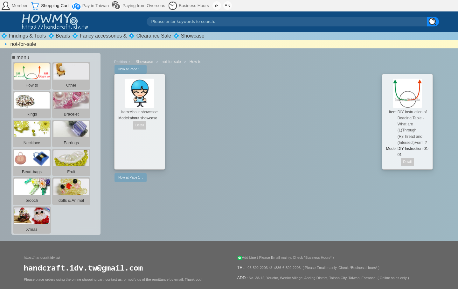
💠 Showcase (188, 36)
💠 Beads (59, 36)
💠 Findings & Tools (23, 36)
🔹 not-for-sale (19, 44)
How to (195, 62)
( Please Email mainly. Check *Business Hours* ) (295, 257)
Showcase (144, 62)
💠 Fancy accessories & (99, 36)
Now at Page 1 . (130, 69)
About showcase (144, 112)
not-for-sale (171, 62)
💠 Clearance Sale (149, 36)
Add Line (247, 257)
